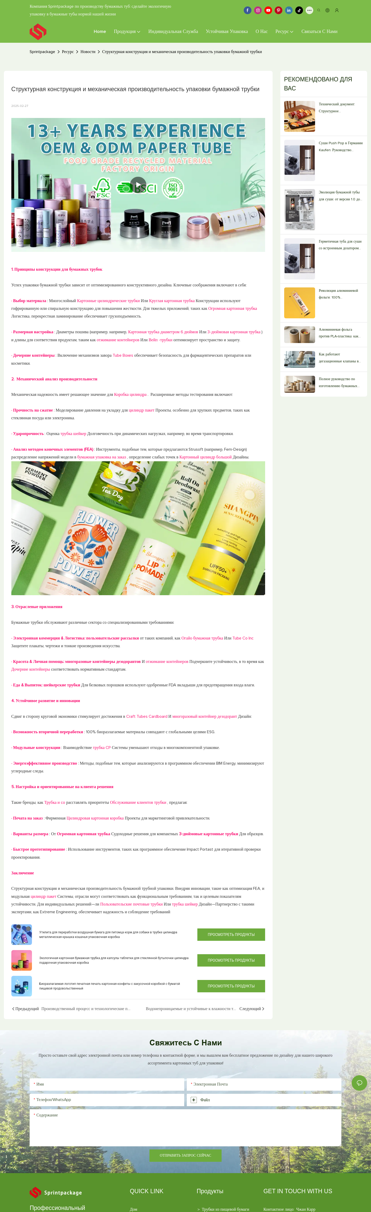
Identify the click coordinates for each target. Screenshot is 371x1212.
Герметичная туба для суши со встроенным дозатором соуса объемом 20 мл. (340, 246)
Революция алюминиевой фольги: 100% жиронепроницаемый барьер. (338, 295)
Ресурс (68, 52)
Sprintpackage (42, 52)
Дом (133, 1209)
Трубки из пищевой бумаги (225, 1209)
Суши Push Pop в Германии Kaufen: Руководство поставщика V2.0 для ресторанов (341, 147)
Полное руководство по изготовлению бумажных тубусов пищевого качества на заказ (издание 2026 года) (340, 383)
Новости (87, 52)
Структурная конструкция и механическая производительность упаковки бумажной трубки (182, 52)
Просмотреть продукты (231, 935)
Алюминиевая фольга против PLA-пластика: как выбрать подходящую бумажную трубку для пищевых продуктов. (338, 334)
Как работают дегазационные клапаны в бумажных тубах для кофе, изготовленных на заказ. (339, 359)
